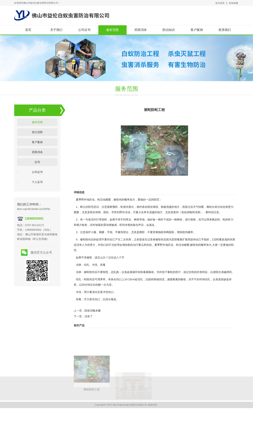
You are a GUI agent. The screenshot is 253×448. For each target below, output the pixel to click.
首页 (28, 29)
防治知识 (169, 29)
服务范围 (112, 29)
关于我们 (56, 29)
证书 (37, 167)
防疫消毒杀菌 (93, 318)
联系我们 (225, 29)
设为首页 (220, 3)
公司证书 (84, 29)
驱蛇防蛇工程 (92, 415)
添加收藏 (233, 3)
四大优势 (37, 137)
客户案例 (197, 29)
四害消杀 (140, 29)
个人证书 (37, 187)
